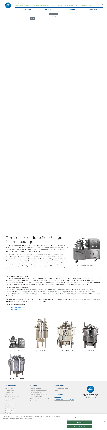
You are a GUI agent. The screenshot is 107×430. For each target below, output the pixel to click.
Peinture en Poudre (11, 409)
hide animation (53, 14)
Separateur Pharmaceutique (39, 394)
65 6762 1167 (59, 5)
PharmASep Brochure (16, 307)
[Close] (104, 422)
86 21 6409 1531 (90, 5)
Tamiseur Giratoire (36, 392)
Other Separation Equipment (39, 398)
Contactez (59, 394)
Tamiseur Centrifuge (36, 396)
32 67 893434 (44, 5)
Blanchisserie (9, 398)
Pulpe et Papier (10, 411)
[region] (53, 422)
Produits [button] (49, 9)
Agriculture (9, 388)
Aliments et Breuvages (12, 396)
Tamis (56, 390)
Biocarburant (9, 390)
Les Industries (10, 386)
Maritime (8, 401)
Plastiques (8, 407)
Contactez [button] (92, 9)
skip (32, 18)
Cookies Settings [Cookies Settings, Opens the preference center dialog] (80, 417)
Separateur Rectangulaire (38, 390)
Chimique (8, 394)
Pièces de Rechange (61, 388)
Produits (33, 386)
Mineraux (8, 403)
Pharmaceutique (10, 405)
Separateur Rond (35, 388)
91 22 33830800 (73, 5)
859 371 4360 (26, 5)
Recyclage (8, 413)
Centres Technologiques (64, 400)
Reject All (80, 422)
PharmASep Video (15, 309)
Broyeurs (33, 401)
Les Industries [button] (27, 9)
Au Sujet (58, 397)
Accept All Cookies (79, 426)
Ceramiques (9, 392)
